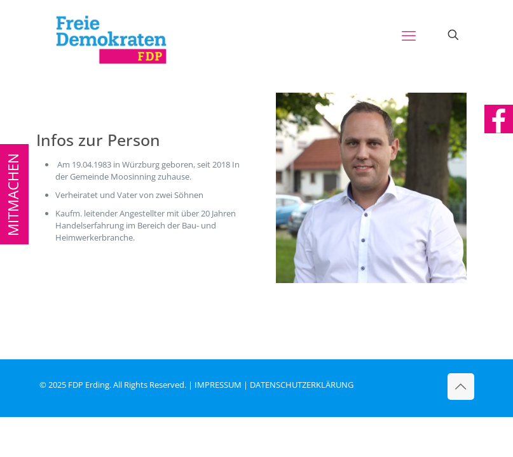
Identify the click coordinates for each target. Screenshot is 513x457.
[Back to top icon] (461, 386)
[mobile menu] (409, 35)
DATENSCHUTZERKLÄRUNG (301, 384)
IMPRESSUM (218, 384)
